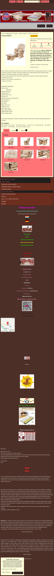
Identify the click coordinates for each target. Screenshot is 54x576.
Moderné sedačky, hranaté (9, 184)
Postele (27, 196)
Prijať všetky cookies (17, 573)
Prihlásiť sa (12, 1)
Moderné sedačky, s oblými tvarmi (11, 186)
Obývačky (12, 126)
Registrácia (20, 1)
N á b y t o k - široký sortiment (36, 125)
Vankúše (3, 201)
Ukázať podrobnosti (6, 572)
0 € (51, 1)
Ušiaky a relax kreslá (7, 191)
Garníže (27, 204)
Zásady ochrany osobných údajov (9, 569)
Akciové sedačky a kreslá (24, 126)
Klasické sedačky (6, 189)
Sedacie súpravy (22, 125)
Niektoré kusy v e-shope (9, 125)
